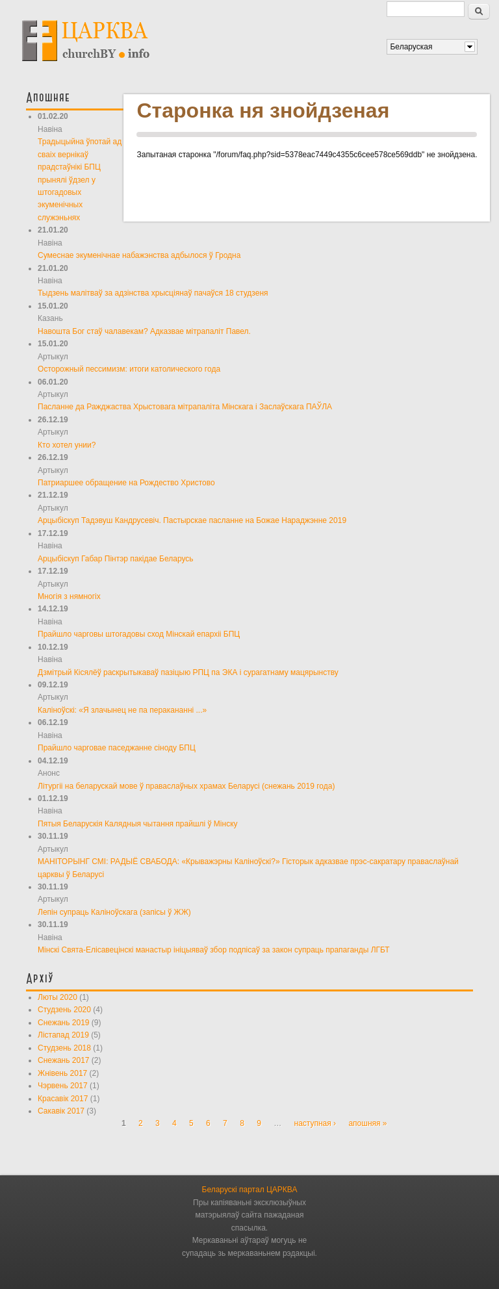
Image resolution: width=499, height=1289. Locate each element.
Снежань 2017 (63, 1060)
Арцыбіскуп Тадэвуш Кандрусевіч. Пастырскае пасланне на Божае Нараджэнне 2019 (192, 520)
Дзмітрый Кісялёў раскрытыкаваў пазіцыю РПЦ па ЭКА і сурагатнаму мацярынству (188, 672)
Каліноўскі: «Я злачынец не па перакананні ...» (122, 710)
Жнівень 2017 (62, 1073)
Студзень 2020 (64, 1009)
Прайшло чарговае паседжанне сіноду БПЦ (117, 747)
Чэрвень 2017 (63, 1085)
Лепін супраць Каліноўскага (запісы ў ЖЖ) (114, 912)
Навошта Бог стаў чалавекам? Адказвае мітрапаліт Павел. (144, 331)
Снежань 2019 (63, 1022)
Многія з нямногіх (69, 596)
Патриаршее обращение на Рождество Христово (126, 482)
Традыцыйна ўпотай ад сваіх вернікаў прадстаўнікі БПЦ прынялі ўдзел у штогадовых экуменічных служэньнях (80, 179)
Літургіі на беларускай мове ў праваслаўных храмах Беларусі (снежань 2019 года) (186, 786)
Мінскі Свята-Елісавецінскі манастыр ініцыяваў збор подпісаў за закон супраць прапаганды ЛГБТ (214, 949)
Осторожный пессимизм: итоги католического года (129, 369)
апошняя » (367, 1123)
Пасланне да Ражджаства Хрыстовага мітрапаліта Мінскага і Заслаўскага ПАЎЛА (185, 406)
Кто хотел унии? (67, 445)
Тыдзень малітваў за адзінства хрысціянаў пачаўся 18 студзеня (153, 293)
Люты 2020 (57, 997)
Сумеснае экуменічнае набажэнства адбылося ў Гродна (139, 255)
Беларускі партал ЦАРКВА (250, 1189)
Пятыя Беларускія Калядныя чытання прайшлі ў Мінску (138, 823)
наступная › (315, 1123)
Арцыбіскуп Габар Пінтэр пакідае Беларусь (116, 558)
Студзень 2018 (64, 1048)
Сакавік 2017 (61, 1111)
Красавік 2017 (63, 1098)
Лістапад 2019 (63, 1035)
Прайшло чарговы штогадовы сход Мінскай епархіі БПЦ (139, 634)
